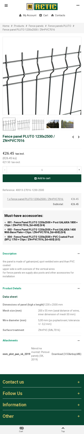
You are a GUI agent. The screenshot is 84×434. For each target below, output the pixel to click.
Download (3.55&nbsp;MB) (66, 354)
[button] (42, 253)
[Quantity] (42, 169)
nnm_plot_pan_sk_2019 (16, 354)
